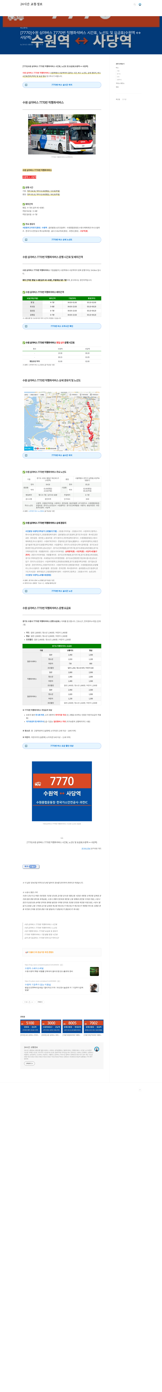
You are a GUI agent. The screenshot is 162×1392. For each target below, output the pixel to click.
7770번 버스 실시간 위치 (62, 85)
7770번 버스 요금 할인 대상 (61, 746)
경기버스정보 (86, 848)
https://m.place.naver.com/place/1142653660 (40, 981)
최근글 (118, 99)
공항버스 (119, 79)
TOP (140, 1090)
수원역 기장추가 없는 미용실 (38, 984)
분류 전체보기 (120, 64)
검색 (134, 4)
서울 (118, 71)
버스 (117, 68)
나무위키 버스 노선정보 (36, 511)
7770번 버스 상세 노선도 (62, 239)
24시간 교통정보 (31, 4)
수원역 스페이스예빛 (34, 968)
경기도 (119, 74)
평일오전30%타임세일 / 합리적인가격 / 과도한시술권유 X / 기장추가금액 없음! (54, 989)
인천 (118, 77)
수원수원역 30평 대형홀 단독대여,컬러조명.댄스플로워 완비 (49, 971)
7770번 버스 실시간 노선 (62, 591)
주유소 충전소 (120, 83)
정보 (117, 87)
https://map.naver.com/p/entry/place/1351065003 (42, 965)
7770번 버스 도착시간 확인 (62, 326)
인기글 (124, 99)
